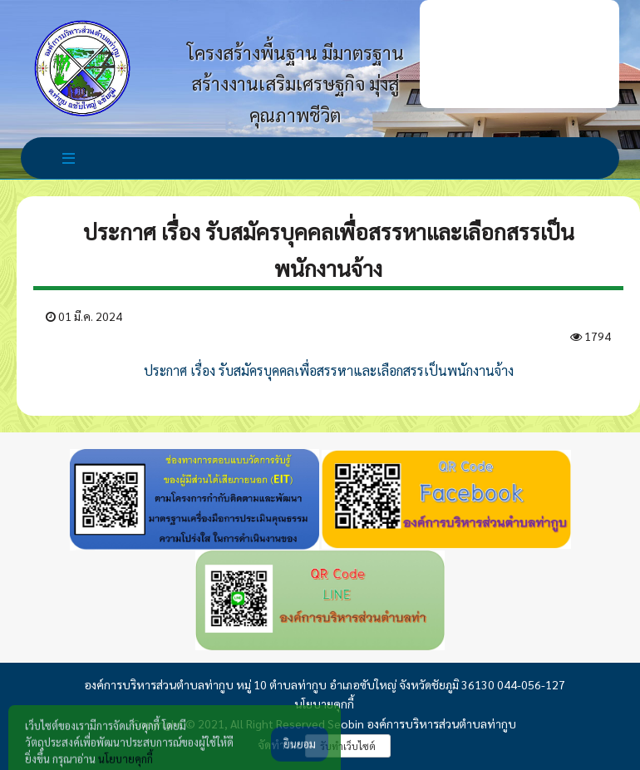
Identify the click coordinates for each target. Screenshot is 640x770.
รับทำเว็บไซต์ (348, 746)
